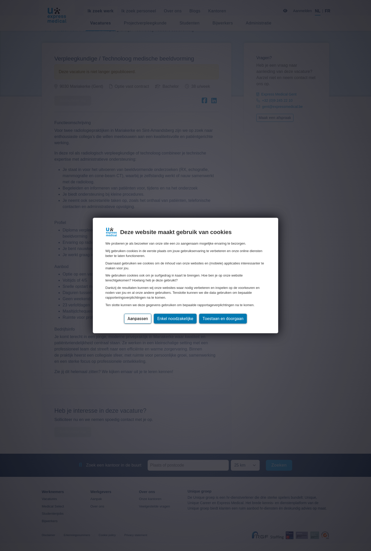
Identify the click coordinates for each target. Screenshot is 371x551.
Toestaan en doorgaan (223, 318)
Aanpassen (138, 318)
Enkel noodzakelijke (175, 318)
